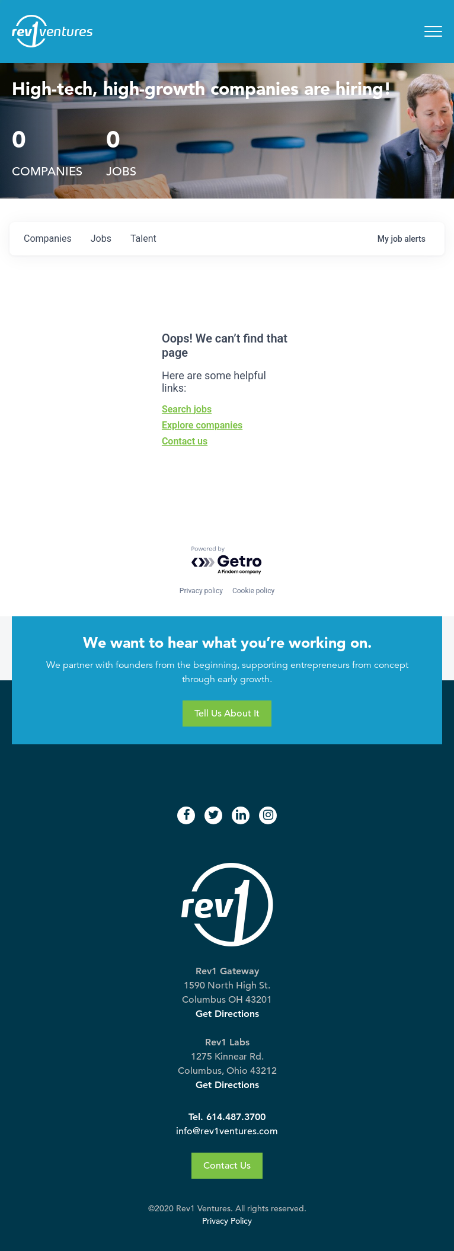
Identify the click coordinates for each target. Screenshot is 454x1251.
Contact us (184, 441)
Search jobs (187, 409)
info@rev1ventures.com (227, 1131)
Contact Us (227, 1166)
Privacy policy (201, 591)
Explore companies (202, 425)
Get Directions (227, 1013)
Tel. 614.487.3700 (227, 1116)
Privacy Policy (227, 1221)
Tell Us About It (227, 713)
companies (48, 238)
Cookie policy (253, 591)
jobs (101, 238)
